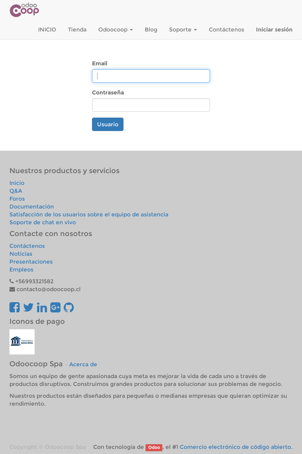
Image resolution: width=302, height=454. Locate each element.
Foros (17, 198)
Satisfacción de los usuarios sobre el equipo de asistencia (88, 214)
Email (99, 63)
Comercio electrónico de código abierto (235, 446)
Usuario (107, 124)
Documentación (31, 206)
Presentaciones (31, 261)
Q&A (15, 190)
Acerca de (83, 364)
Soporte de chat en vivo (42, 222)
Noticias (20, 253)
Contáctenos (27, 245)
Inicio (16, 182)
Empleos (21, 269)
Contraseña (108, 92)
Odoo (154, 447)
